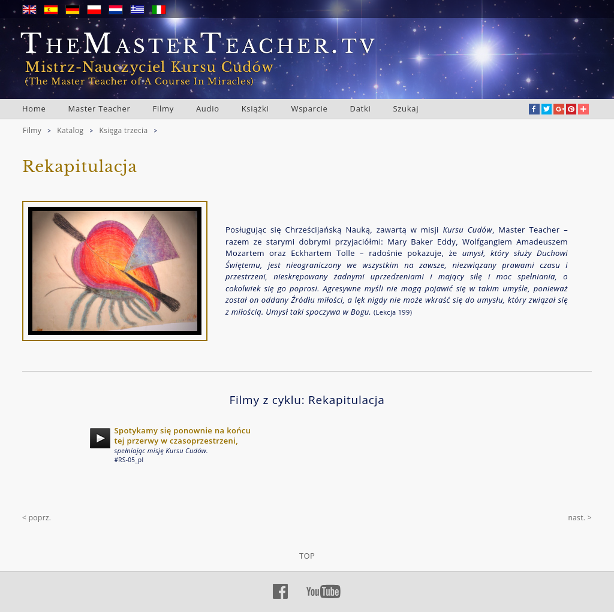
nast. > (580, 517)
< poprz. (36, 517)
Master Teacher (99, 108)
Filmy (163, 108)
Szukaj (406, 108)
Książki (255, 108)
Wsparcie (309, 108)
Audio (207, 108)
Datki (360, 108)
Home (34, 108)
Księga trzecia (123, 130)
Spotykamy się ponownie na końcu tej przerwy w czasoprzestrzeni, (183, 435)
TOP (307, 555)
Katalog (70, 130)
